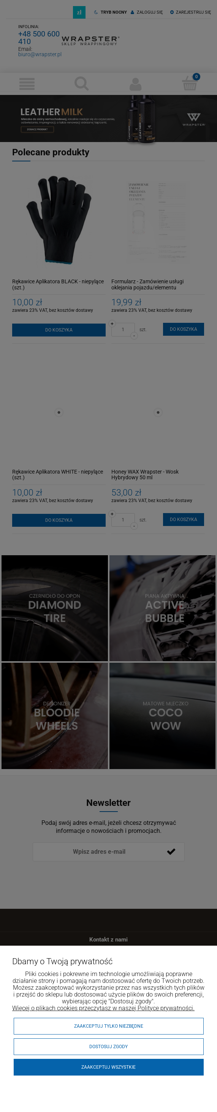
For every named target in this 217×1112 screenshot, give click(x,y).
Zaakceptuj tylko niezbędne (108, 1026)
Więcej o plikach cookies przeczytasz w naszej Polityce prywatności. (103, 1008)
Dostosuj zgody (108, 1046)
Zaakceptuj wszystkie (108, 1067)
